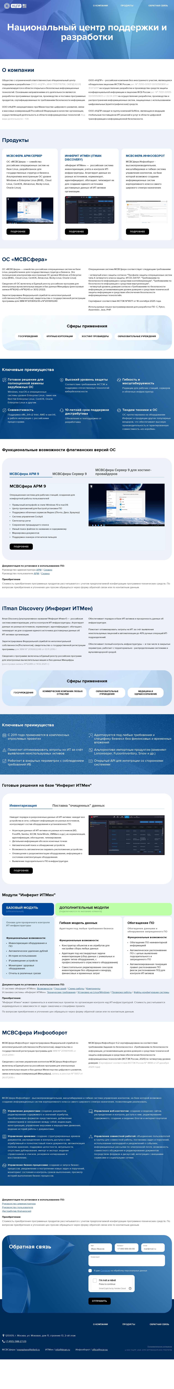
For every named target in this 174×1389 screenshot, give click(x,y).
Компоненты (93, 1016)
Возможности (44, 1016)
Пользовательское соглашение (160, 1376)
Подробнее (18, 237)
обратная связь (158, 5)
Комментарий (95, 1286)
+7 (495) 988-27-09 (15, 1370)
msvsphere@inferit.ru (28, 1379)
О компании (100, 5)
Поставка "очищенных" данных (78, 824)
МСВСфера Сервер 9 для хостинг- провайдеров (123, 486)
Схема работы (76, 1016)
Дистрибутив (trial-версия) (16, 1240)
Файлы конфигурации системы (151, 1020)
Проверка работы (122, 1020)
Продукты (127, 5)
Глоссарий (60, 1016)
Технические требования (61, 1020)
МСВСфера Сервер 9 (69, 488)
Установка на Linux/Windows (93, 1020)
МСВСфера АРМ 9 (24, 488)
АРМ (39, 586)
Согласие (105, 1300)
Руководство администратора (19, 1233)
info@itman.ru (62, 1379)
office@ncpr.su (100, 1379)
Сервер (48, 586)
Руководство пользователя (17, 1237)
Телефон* (120, 1275)
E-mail (145, 1275)
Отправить (99, 1330)
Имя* (92, 1275)
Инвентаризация (23, 824)
